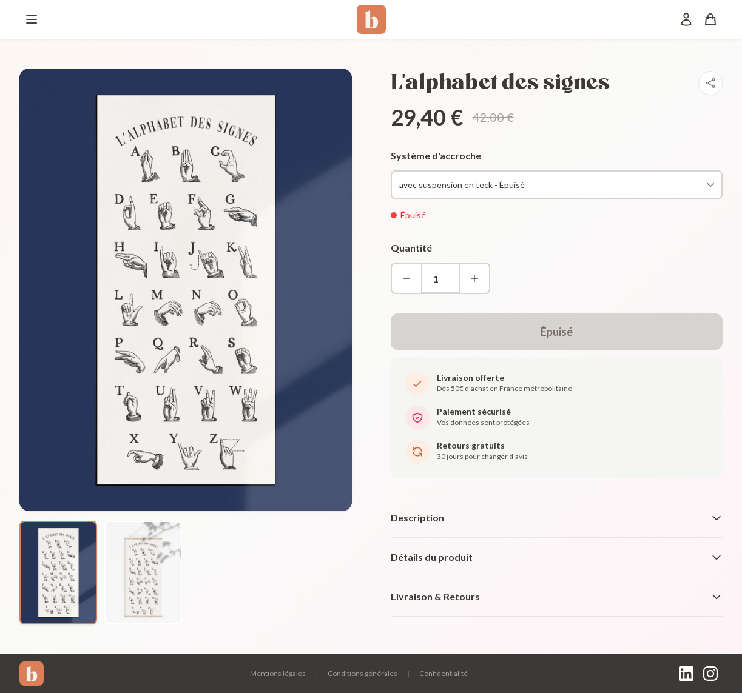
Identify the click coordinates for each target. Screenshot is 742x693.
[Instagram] (710, 673)
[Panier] (710, 19)
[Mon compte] (686, 19)
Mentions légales (278, 673)
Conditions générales (362, 673)
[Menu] (31, 19)
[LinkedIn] (686, 673)
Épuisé (557, 331)
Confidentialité (443, 673)
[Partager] (710, 83)
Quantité (411, 247)
